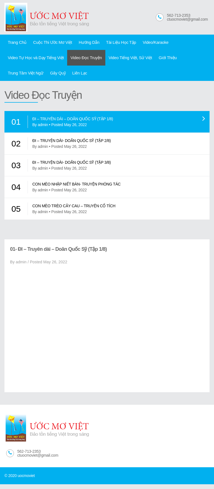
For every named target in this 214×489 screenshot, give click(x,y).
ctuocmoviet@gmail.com (187, 19)
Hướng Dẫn (83, 43)
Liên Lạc (35, 77)
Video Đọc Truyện (81, 60)
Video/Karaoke (145, 43)
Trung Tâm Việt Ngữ (189, 60)
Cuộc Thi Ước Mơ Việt (49, 43)
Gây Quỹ (14, 77)
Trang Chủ (16, 43)
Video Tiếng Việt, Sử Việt (122, 60)
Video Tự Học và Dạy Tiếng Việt (34, 60)
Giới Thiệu (157, 60)
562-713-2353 (178, 15)
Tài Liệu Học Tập (113, 43)
